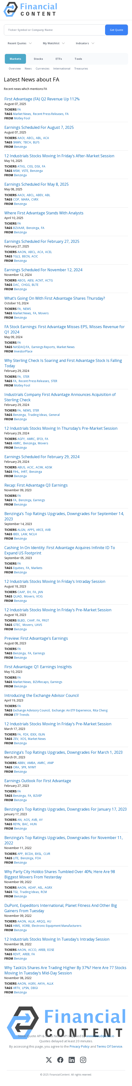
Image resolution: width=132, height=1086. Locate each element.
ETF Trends (21, 715)
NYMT (32, 767)
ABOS (21, 280)
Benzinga (20, 147)
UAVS (38, 625)
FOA (38, 858)
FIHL (16, 472)
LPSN (25, 988)
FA (19, 109)
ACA (46, 138)
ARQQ (41, 921)
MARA (25, 199)
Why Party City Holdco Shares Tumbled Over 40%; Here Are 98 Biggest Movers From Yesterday (59, 874)
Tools (78, 59)
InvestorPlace (23, 351)
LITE (15, 858)
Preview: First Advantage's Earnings (36, 638)
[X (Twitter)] (49, 1060)
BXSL (38, 854)
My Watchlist (51, 43)
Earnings (39, 500)
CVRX (34, 199)
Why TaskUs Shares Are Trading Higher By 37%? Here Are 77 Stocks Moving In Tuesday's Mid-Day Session (65, 970)
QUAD (17, 596)
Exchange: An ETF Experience (71, 710)
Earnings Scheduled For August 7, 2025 (39, 127)
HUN (33, 824)
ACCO (32, 950)
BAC (25, 824)
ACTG (49, 280)
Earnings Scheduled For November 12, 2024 (43, 269)
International (61, 68)
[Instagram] (83, 1060)
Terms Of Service (109, 1046)
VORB (26, 926)
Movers (43, 313)
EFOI (40, 439)
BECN (26, 256)
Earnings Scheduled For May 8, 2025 (36, 184)
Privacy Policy (80, 1046)
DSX (37, 166)
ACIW (39, 467)
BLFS (36, 142)
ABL (38, 138)
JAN (40, 592)
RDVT (16, 954)
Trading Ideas (37, 415)
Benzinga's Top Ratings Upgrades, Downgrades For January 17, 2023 (65, 809)
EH (29, 592)
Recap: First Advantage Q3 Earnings (36, 485)
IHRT (24, 472)
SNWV (17, 142)
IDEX (33, 734)
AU (49, 921)
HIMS (16, 926)
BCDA (29, 854)
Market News (22, 114)
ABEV (39, 195)
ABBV (21, 763)
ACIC (35, 256)
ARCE (39, 530)
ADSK (48, 467)
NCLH (33, 534)
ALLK (31, 921)
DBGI (34, 988)
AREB (41, 950)
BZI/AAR (18, 228)
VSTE (25, 171)
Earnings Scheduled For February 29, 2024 (41, 456)
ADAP (32, 887)
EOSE (50, 950)
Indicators (82, 43)
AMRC (31, 439)
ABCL (30, 138)
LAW (24, 534)
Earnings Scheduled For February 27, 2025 (41, 241)
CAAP (21, 592)
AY (41, 820)
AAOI (21, 138)
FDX (25, 734)
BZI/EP (37, 796)
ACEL (48, 252)
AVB (48, 530)
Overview (15, 68)
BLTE (35, 285)
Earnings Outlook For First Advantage (37, 780)
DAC (16, 285)
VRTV (16, 988)
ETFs (59, 59)
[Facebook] (60, 1060)
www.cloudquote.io (100, 1036)
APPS (30, 530)
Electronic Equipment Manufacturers (56, 926)
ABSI (30, 280)
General (54, 415)
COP (16, 199)
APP (20, 854)
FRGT (45, 620)
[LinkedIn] (72, 1060)
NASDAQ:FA (21, 347)
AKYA (41, 983)
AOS (27, 820)
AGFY (21, 439)
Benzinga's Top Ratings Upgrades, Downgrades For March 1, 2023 (63, 752)
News (28, 68)
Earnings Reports (43, 347)
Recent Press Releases (48, 114)
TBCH (27, 142)
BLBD (21, 620)
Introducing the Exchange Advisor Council (41, 695)
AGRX (48, 887)
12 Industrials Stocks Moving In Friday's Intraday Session (54, 581)
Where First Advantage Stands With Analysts (43, 213)
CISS (30, 166)
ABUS (21, 467)
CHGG (25, 285)
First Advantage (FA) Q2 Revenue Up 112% (42, 99)
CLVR (46, 854)
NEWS (27, 309)
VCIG (39, 596)
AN (19, 820)
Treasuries (81, 68)
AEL (40, 887)
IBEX (16, 534)
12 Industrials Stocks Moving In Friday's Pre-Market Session (57, 610)
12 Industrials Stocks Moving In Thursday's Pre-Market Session (60, 428)
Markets (15, 59)
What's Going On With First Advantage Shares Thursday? (54, 298)
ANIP (50, 763)
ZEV (15, 739)
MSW (16, 171)
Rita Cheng (100, 710)
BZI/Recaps (41, 682)
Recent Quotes (17, 43)
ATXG (21, 166)
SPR (23, 767)
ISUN (41, 734)
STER (26, 377)
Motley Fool (22, 118)
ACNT (39, 280)
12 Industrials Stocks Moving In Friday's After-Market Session (59, 155)
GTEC (16, 625)
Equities (18, 568)
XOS (23, 739)
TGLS (16, 256)
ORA (16, 767)
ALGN (21, 530)
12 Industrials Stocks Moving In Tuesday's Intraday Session (56, 939)
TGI (15, 892)
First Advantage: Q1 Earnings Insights (38, 666)
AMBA (31, 763)
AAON (21, 252)
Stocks (38, 59)
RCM (44, 892)
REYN (16, 824)
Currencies (43, 68)
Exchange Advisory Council (31, 710)
